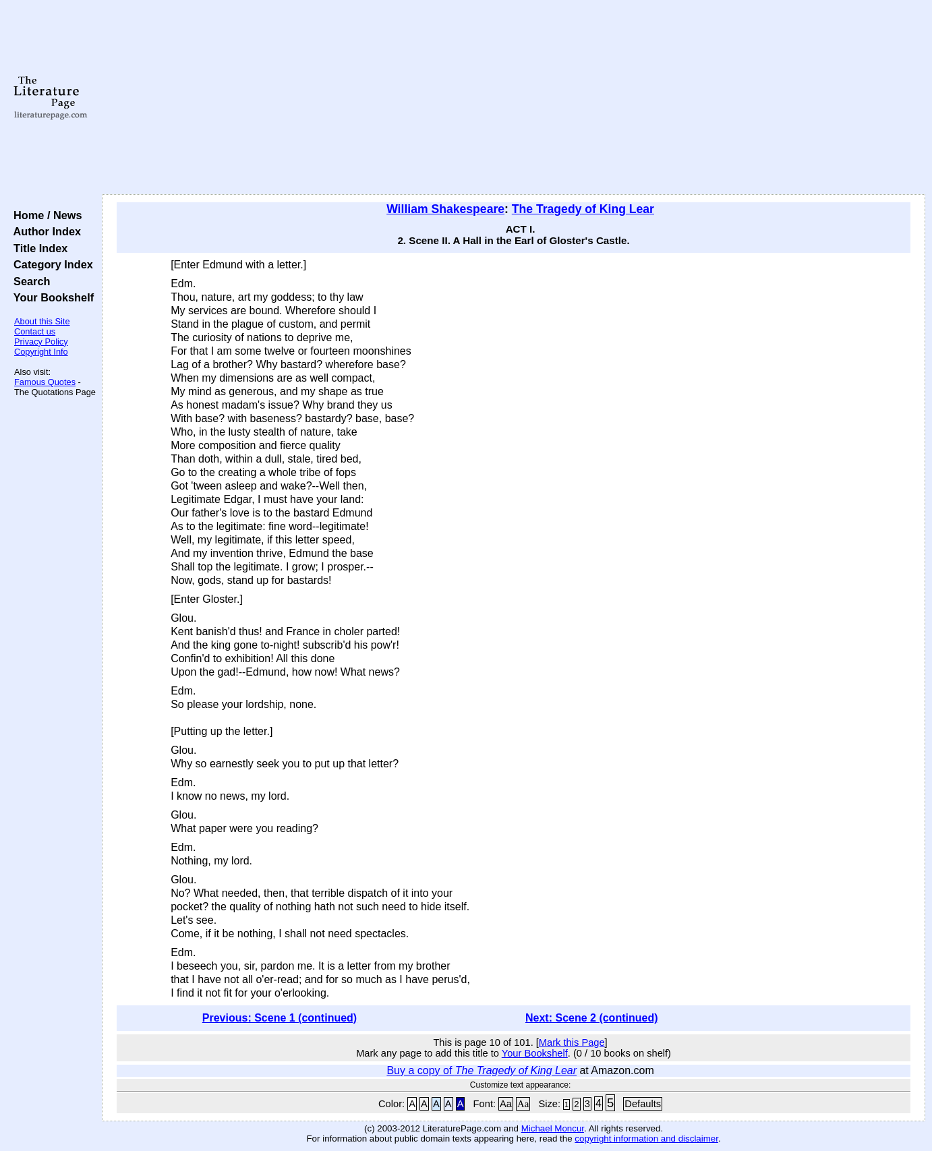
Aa (506, 1103)
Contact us (34, 331)
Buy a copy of (481, 1070)
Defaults (642, 1103)
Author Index (44, 231)
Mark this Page (572, 1042)
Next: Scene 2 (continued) (591, 1018)
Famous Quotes (45, 382)
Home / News (44, 215)
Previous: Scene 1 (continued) (279, 1018)
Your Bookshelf (50, 297)
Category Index (50, 264)
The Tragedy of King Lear (583, 209)
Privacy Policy (41, 341)
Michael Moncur (552, 1128)
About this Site (42, 321)
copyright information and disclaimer (646, 1138)
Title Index (37, 248)
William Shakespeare (445, 209)
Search (28, 281)
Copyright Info (41, 352)
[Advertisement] (514, 97)
